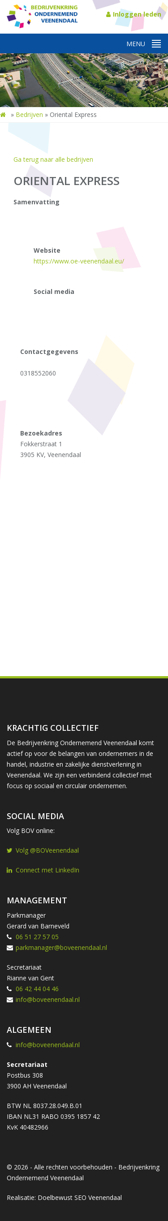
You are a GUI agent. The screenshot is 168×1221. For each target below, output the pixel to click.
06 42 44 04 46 (37, 988)
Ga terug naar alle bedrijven (53, 159)
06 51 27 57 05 (37, 936)
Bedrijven (29, 114)
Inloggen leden (133, 14)
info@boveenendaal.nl (48, 999)
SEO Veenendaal (98, 1197)
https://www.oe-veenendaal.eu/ (79, 261)
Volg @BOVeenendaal (43, 850)
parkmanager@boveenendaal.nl (61, 947)
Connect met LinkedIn (43, 870)
